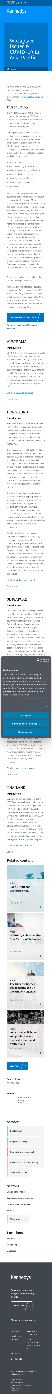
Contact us (15, 1391)
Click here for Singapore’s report (20, 768)
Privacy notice (17, 1382)
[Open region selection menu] (16, 3)
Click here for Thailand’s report (20, 846)
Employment (14, 1131)
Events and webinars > (32, 1333)
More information (34, 707)
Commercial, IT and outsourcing (22, 1163)
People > (15, 1331)
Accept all (26, 715)
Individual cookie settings (26, 724)
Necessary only (26, 732)
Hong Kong (12, 1244)
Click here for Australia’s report (20, 393)
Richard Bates (26, 97)
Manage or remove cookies (23, 1320)
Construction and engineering (20, 1198)
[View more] (17, 1066)
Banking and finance (16, 1192)
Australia (11, 1238)
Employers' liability (17, 1141)
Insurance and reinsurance (18, 1204)
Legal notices (16, 1380)
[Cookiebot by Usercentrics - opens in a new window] (37, 660)
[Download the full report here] (25, 317)
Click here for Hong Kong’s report (21, 580)
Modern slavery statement (22, 1385)
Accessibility (16, 1388)
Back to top (12, 399)
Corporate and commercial (20, 1152)
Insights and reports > (16, 1337)
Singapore (11, 1251)
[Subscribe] (21, 1305)
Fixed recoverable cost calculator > (34, 1344)
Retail (9, 1210)
